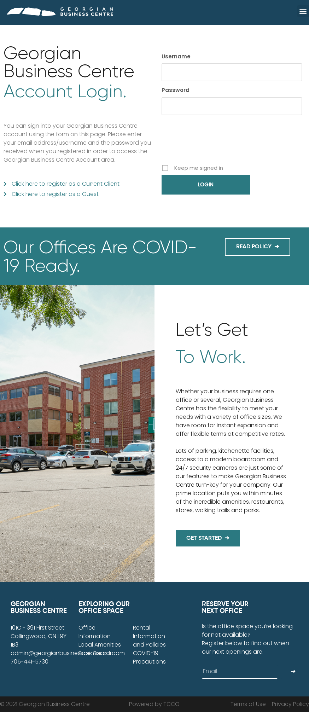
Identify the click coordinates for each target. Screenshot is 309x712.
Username (176, 56)
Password (176, 90)
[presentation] (215, 144)
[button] (303, 11)
